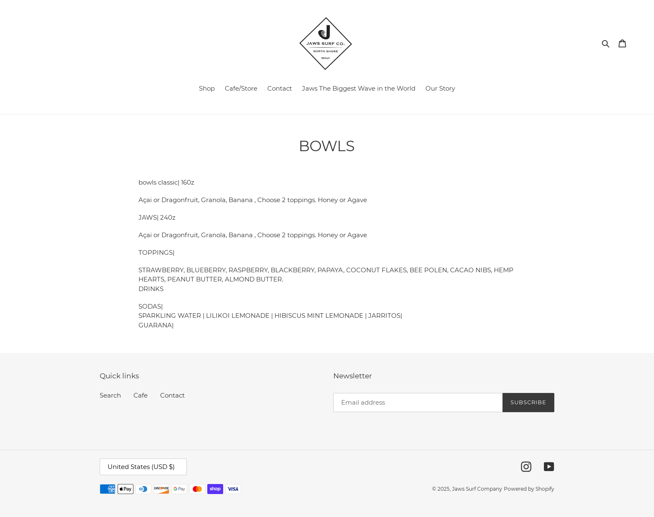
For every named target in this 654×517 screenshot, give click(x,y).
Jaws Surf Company (477, 489)
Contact (172, 395)
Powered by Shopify (529, 489)
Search (110, 395)
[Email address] (418, 402)
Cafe (140, 395)
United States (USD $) (141, 467)
